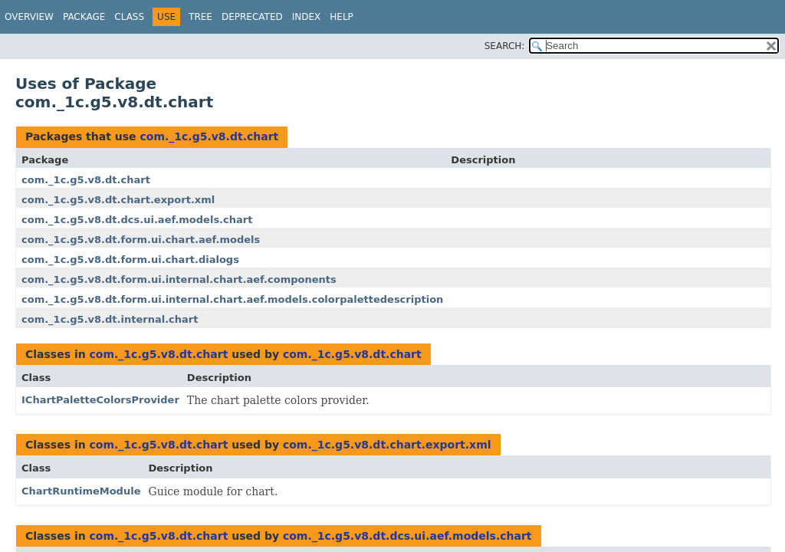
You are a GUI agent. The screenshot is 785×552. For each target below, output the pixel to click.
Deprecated (252, 17)
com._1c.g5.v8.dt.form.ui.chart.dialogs (130, 259)
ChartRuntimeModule (80, 491)
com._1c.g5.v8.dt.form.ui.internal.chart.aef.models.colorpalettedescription (232, 299)
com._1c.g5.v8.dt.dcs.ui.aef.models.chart (136, 219)
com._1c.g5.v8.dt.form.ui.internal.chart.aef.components (179, 279)
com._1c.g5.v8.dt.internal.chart (109, 319)
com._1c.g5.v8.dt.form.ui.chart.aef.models (140, 239)
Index (306, 17)
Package (84, 17)
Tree (200, 17)
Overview (29, 17)
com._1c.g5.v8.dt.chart (209, 136)
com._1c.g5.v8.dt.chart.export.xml (118, 199)
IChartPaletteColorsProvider (100, 400)
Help (341, 17)
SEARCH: (504, 46)
